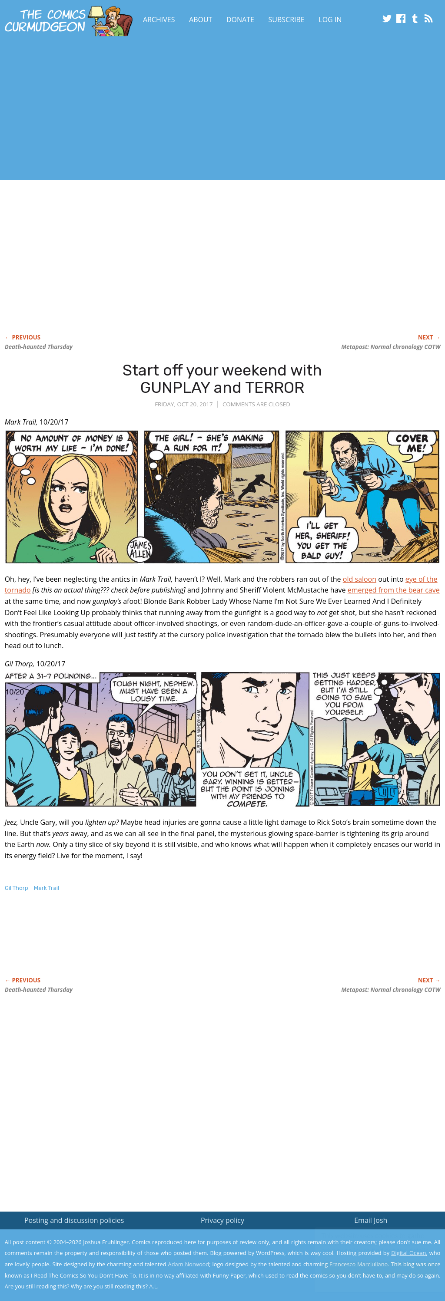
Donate (240, 19)
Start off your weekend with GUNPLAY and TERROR (222, 379)
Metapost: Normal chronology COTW (390, 347)
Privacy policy (222, 1220)
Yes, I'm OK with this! (371, 1268)
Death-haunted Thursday (39, 347)
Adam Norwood (188, 1264)
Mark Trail (46, 888)
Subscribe (287, 19)
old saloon (359, 579)
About (200, 19)
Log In (330, 19)
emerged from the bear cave (394, 590)
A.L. (154, 1286)
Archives (159, 19)
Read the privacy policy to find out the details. (367, 1246)
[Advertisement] (172, 110)
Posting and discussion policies (74, 1220)
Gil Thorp (16, 888)
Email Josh (370, 1220)
